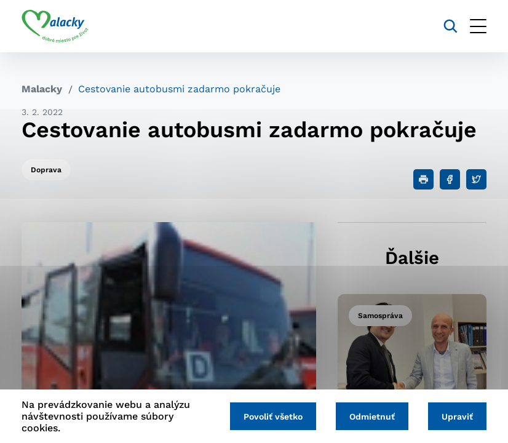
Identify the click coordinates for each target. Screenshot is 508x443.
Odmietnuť (372, 416)
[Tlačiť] (423, 179)
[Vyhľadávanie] (450, 26)
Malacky (42, 89)
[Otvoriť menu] (478, 26)
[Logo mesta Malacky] (55, 26)
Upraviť (457, 416)
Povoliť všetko (273, 416)
